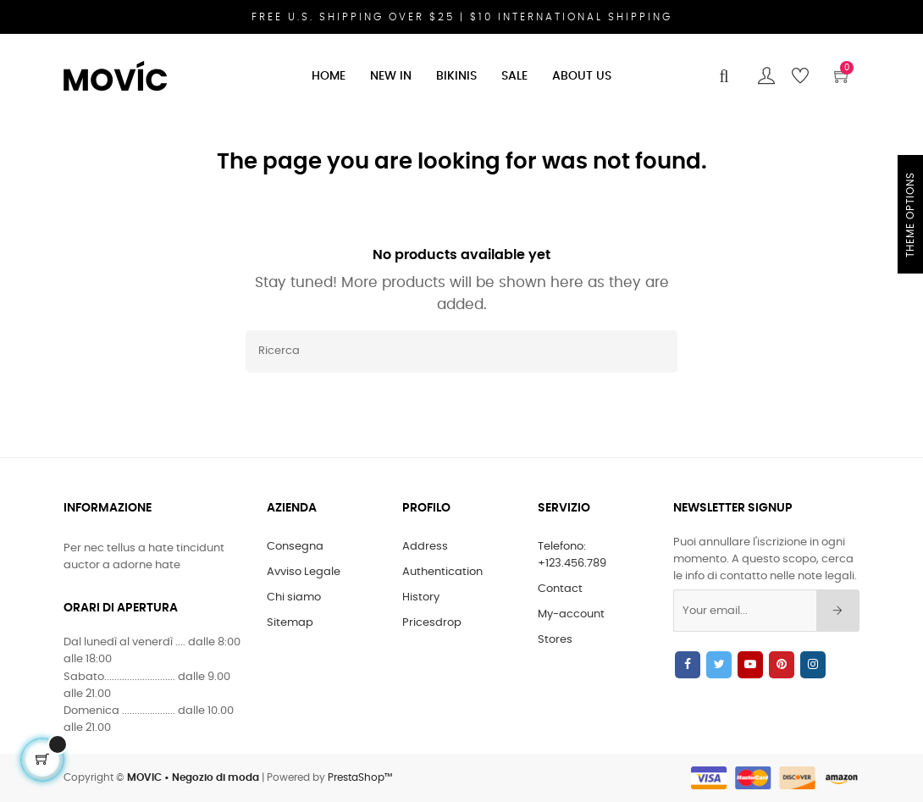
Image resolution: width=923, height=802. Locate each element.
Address (425, 546)
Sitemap (290, 622)
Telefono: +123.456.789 (572, 555)
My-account (571, 614)
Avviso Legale (303, 572)
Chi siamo (294, 597)
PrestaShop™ (360, 777)
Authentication (442, 572)
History (420, 597)
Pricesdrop (432, 622)
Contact (560, 589)
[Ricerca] (461, 351)
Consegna (295, 546)
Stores (555, 639)
